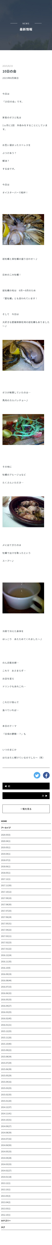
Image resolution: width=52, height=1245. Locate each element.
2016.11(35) (6, 961)
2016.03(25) (6, 1012)
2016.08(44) (6, 980)
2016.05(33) (6, 999)
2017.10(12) (6, 891)
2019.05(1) (6, 847)
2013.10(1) (6, 1189)
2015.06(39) (6, 1069)
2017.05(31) (6, 923)
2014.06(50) (6, 1145)
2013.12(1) (6, 1183)
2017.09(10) (6, 898)
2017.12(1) (6, 879)
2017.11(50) (6, 885)
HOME (4, 821)
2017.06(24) (6, 917)
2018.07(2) (6, 860)
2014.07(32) (6, 1138)
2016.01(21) (6, 1024)
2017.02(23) (6, 942)
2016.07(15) (6, 986)
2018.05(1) (6, 872)
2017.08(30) (6, 904)
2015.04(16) (6, 1081)
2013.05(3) (6, 1196)
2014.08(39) (6, 1132)
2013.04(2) (6, 1202)
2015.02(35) (6, 1094)
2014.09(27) (6, 1126)
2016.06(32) (6, 993)
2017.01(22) (6, 948)
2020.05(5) (6, 834)
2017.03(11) (6, 936)
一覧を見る (25, 808)
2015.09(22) (6, 1050)
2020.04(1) (6, 841)
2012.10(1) (6, 1214)
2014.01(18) (6, 1176)
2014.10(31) (6, 1119)
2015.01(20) (6, 1100)
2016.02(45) (6, 1018)
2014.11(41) (6, 1113)
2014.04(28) (6, 1158)
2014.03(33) (6, 1164)
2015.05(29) (6, 1075)
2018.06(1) (6, 866)
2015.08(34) (6, 1056)
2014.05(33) (6, 1151)
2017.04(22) (6, 929)
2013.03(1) (6, 1208)
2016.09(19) (6, 974)
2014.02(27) (6, 1170)
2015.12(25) (6, 1031)
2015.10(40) (6, 1043)
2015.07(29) (6, 1062)
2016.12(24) (6, 955)
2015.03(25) (6, 1088)
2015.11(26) (6, 1037)
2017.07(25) (6, 910)
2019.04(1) (6, 853)
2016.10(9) (6, 967)
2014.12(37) (6, 1107)
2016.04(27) (6, 1005)
